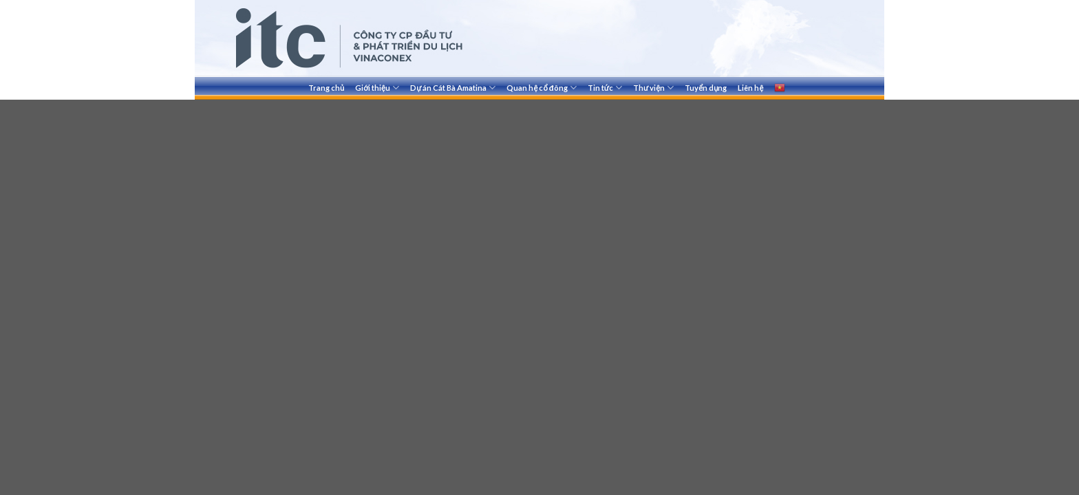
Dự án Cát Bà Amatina (452, 87)
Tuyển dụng (706, 87)
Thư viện (653, 87)
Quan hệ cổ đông (541, 87)
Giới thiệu (377, 87)
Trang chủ (326, 87)
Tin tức (605, 87)
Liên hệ (750, 87)
